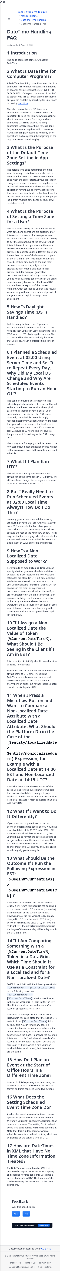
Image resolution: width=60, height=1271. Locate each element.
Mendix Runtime (29, 16)
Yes (16, 1213)
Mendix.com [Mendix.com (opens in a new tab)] (15, 1262)
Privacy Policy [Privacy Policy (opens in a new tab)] (45, 1262)
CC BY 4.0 (46, 1248)
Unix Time (23, 103)
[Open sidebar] (9, 19)
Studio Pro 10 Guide (36, 12)
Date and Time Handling (33, 20)
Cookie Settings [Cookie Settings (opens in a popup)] (45, 1267)
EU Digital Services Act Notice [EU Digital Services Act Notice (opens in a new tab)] (22, 1267)
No (26, 1213)
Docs (20, 12)
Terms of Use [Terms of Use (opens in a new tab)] (30, 1262)
